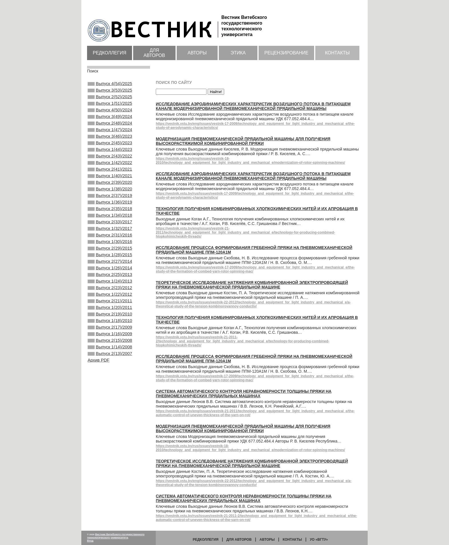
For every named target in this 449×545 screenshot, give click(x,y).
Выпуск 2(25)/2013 (110, 308)
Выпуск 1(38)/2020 (110, 208)
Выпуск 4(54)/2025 (110, 84)
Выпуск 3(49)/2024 (110, 123)
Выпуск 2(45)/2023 (110, 153)
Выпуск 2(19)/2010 (110, 354)
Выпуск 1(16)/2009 (110, 378)
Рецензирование (286, 52)
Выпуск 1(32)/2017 (110, 254)
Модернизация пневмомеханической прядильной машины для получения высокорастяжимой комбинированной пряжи (243, 141)
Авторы (197, 52)
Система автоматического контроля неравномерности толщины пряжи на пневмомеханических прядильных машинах (244, 393)
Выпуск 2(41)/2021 (110, 184)
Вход (90, 540)
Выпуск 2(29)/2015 (110, 277)
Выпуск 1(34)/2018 (110, 238)
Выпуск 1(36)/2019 (110, 223)
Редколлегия (109, 52)
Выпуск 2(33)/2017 (110, 246)
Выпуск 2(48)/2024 (110, 130)
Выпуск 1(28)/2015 (110, 285)
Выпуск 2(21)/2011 (110, 339)
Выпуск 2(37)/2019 (110, 215)
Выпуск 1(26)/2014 (110, 300)
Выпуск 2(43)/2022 (110, 169)
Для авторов (154, 53)
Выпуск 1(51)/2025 (110, 107)
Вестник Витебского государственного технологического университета (116, 536)
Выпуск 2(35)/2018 (110, 231)
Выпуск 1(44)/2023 (110, 161)
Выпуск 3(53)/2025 (110, 92)
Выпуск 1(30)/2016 (110, 269)
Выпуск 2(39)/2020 (110, 200)
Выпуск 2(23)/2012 (110, 323)
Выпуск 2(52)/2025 (110, 99)
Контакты (337, 52)
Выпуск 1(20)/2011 (110, 347)
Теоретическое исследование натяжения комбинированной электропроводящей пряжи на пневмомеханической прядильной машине (252, 284)
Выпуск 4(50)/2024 (110, 115)
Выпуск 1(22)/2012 (110, 331)
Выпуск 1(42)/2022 (110, 177)
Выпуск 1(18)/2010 (110, 362)
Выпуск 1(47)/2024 (110, 138)
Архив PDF (98, 408)
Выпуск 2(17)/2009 (110, 370)
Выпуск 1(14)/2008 (110, 393)
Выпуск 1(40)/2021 (110, 192)
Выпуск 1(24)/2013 (110, 316)
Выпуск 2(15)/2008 (110, 385)
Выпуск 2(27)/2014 (110, 293)
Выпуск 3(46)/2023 (110, 146)
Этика (238, 52)
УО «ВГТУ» (319, 540)
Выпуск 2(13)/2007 (110, 401)
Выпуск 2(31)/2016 (110, 262)
